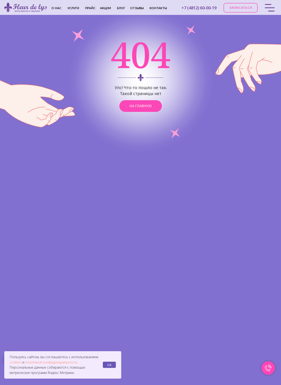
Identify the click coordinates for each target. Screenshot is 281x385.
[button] (241, 8)
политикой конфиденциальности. (51, 362)
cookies (16, 362)
